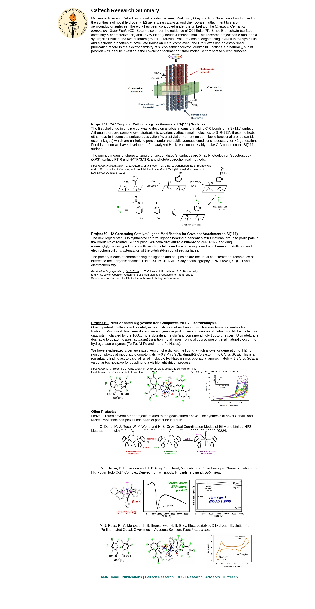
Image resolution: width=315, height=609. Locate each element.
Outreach (230, 577)
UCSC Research (189, 577)
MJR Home (110, 577)
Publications (132, 577)
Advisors (213, 577)
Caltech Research (160, 577)
